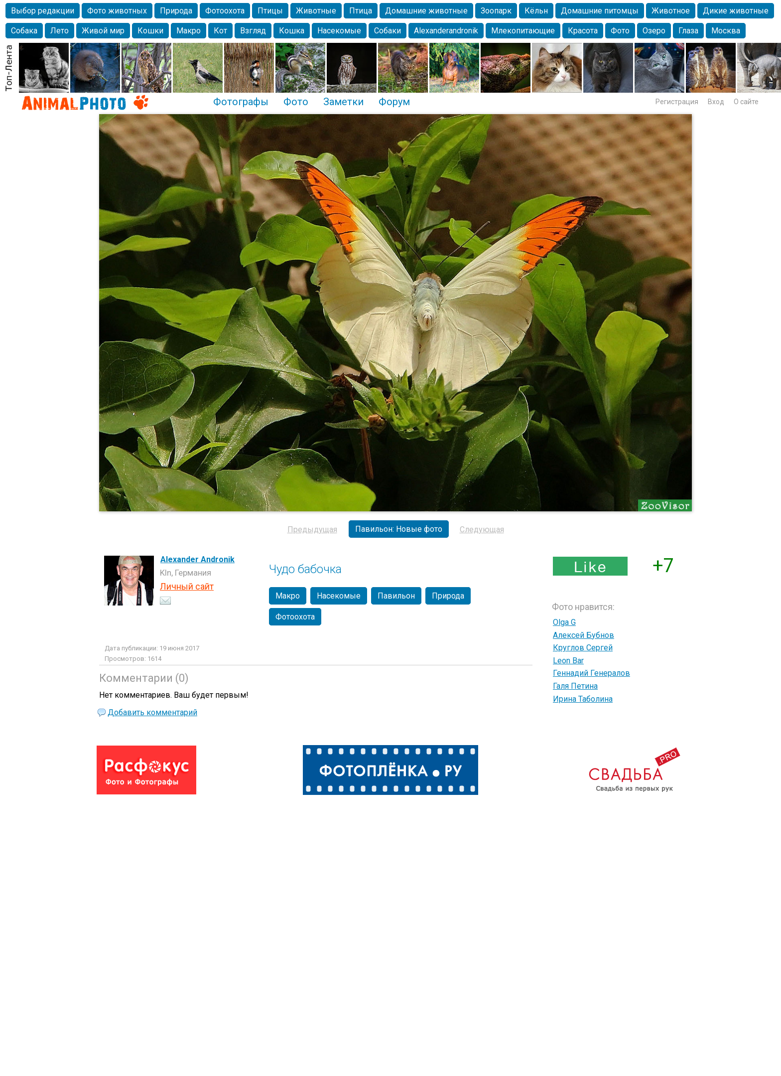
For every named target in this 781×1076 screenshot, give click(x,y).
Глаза (688, 30)
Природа (176, 10)
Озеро (654, 30)
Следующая (482, 529)
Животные (316, 10)
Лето (59, 30)
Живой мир (103, 30)
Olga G (564, 622)
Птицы (270, 10)
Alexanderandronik (446, 30)
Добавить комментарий (152, 712)
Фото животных (117, 10)
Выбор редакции (42, 10)
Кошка (291, 30)
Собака (24, 30)
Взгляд (253, 30)
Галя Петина (575, 686)
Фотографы (240, 102)
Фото (620, 30)
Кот (220, 30)
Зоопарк (496, 10)
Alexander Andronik (197, 559)
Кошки (150, 30)
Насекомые (339, 30)
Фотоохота (225, 10)
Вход (716, 102)
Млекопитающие (523, 30)
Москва (725, 30)
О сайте (746, 102)
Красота (583, 30)
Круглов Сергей (583, 647)
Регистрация (676, 102)
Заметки (343, 102)
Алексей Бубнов (583, 635)
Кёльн (536, 10)
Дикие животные (736, 10)
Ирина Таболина (583, 699)
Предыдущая (312, 529)
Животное (670, 10)
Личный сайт (187, 586)
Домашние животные (426, 10)
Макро (188, 30)
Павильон (396, 596)
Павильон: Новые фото (398, 529)
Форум (394, 102)
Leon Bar (568, 660)
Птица (360, 10)
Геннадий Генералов (591, 673)
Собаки (387, 30)
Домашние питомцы (600, 10)
